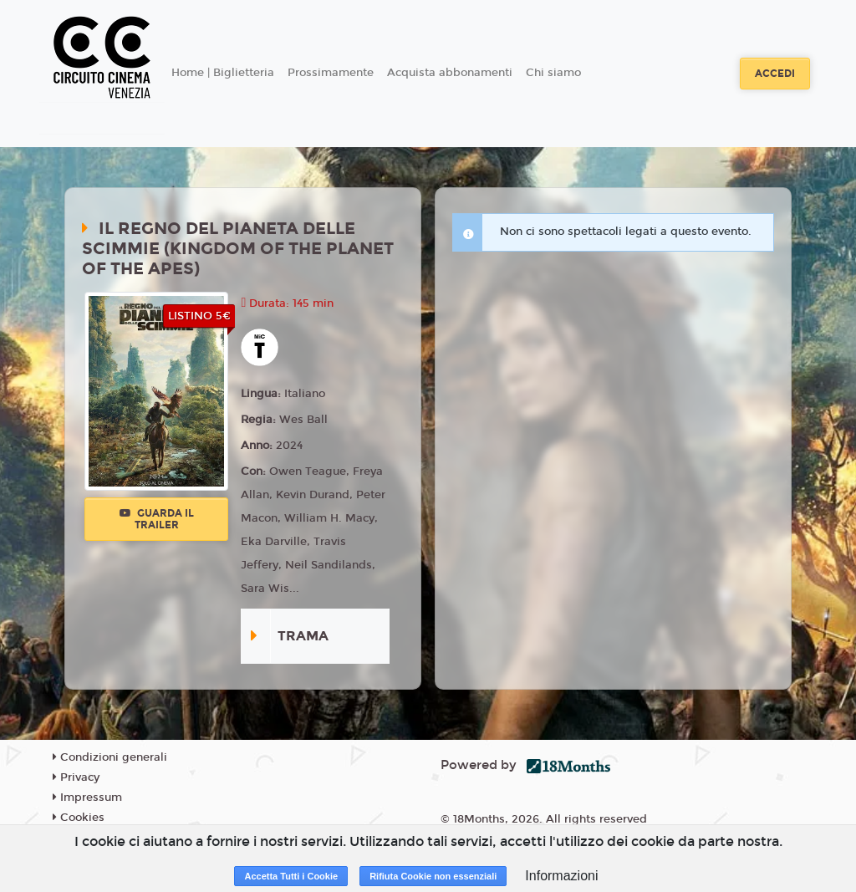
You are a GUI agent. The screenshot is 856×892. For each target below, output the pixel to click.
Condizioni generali (110, 757)
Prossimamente (331, 72)
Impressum (87, 797)
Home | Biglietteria (222, 72)
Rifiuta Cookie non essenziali (433, 876)
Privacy (76, 777)
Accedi (775, 73)
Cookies (78, 817)
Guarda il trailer (157, 519)
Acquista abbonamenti (449, 72)
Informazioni (561, 876)
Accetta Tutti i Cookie (291, 876)
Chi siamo (553, 72)
